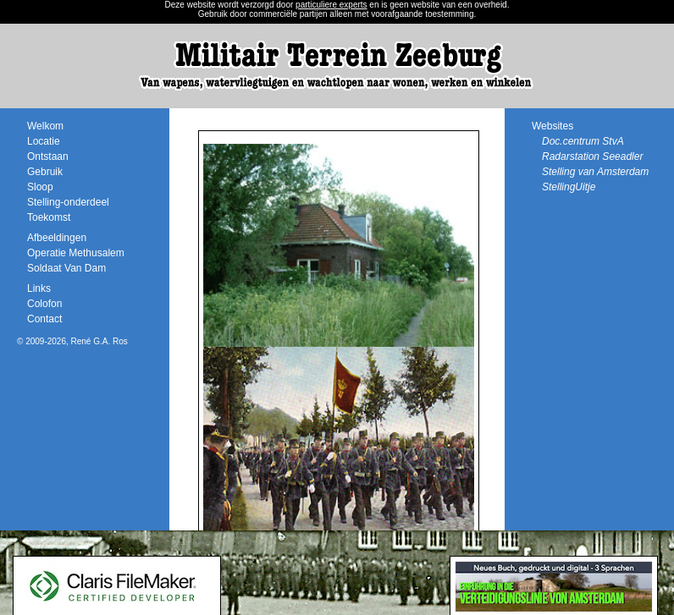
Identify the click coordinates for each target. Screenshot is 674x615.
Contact (44, 319)
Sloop (40, 187)
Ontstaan (48, 156)
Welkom (45, 126)
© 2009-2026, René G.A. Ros (72, 341)
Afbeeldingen (56, 238)
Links (39, 288)
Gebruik (45, 172)
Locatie (43, 141)
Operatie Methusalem (75, 253)
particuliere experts (331, 4)
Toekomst (48, 217)
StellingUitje (568, 187)
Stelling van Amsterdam (595, 172)
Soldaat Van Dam (66, 268)
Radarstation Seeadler (592, 156)
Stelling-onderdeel (68, 202)
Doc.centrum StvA (583, 141)
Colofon (44, 304)
